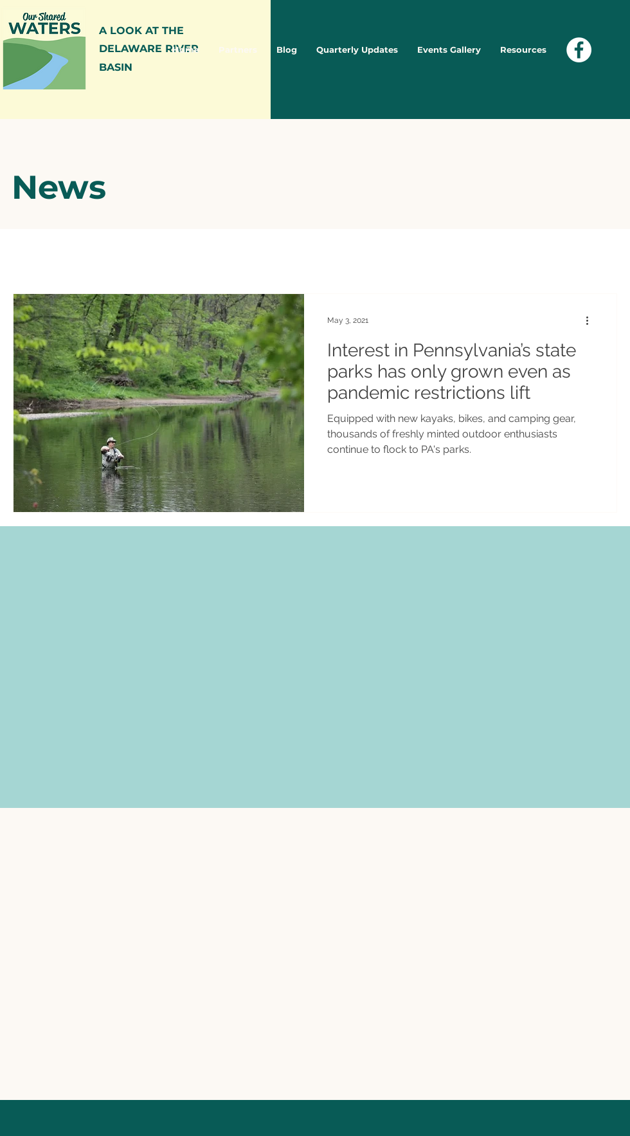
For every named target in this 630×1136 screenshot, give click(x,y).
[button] (601, 256)
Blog (148, 254)
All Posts (34, 254)
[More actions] (591, 320)
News (96, 254)
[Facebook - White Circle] (578, 49)
